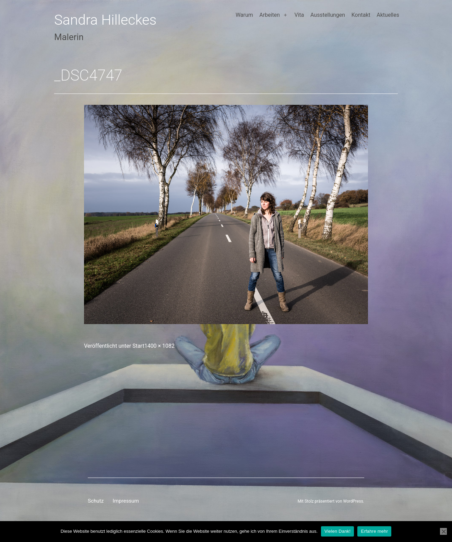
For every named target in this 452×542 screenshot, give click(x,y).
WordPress (353, 501)
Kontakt (361, 15)
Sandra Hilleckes (105, 20)
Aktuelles (388, 15)
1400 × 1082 (159, 346)
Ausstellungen (327, 15)
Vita (299, 15)
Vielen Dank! (337, 531)
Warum (244, 15)
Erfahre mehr (374, 531)
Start (138, 346)
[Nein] (443, 531)
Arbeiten (269, 15)
